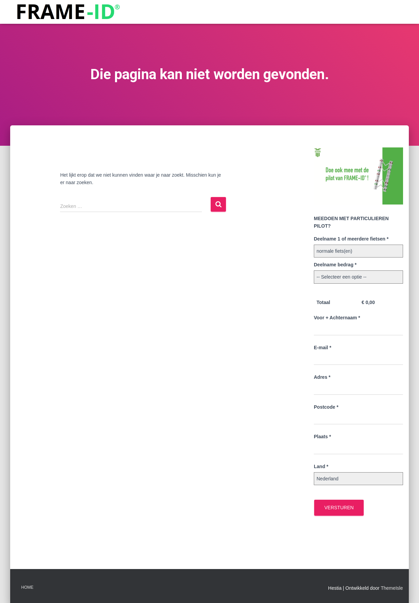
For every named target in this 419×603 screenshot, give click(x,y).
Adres (322, 377)
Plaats (322, 436)
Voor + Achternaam (337, 317)
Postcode (326, 407)
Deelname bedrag (335, 264)
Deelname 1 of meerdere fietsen (351, 239)
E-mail (322, 347)
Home (27, 587)
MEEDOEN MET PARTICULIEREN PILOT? (351, 222)
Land (321, 466)
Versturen (339, 507)
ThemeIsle (392, 588)
